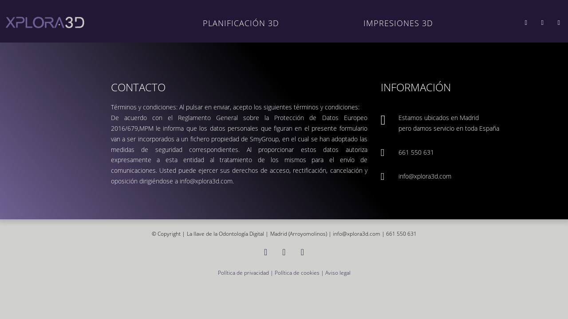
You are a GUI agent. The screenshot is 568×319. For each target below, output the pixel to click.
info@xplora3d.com (424, 176)
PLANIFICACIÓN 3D (241, 22)
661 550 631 (416, 152)
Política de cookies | (300, 272)
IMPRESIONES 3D (398, 22)
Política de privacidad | (246, 272)
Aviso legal (338, 272)
